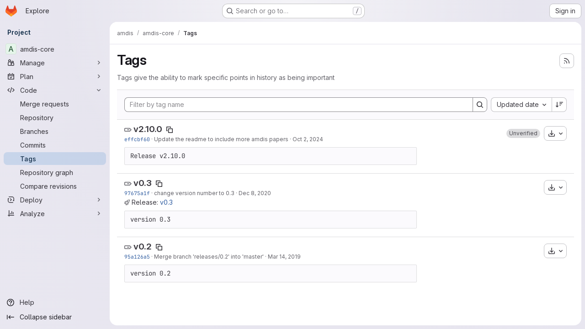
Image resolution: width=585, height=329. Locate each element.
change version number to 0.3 (194, 193)
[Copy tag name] (169, 129)
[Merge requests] (55, 103)
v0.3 (142, 183)
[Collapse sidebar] (55, 317)
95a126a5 (137, 256)
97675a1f (137, 193)
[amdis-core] (55, 48)
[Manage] (55, 62)
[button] (523, 133)
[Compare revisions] (55, 186)
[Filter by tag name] (298, 104)
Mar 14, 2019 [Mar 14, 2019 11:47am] (284, 256)
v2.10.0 (147, 129)
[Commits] (55, 144)
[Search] (480, 104)
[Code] (55, 90)
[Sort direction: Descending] (559, 104)
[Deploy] (55, 199)
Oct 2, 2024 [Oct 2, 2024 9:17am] (307, 139)
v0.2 (142, 246)
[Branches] (55, 131)
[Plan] (55, 76)
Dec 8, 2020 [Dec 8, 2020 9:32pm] (255, 193)
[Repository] (55, 117)
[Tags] (55, 158)
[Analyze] (55, 213)
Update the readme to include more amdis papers (221, 139)
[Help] (55, 302)
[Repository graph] (55, 172)
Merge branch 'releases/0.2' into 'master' (209, 256)
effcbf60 (137, 139)
